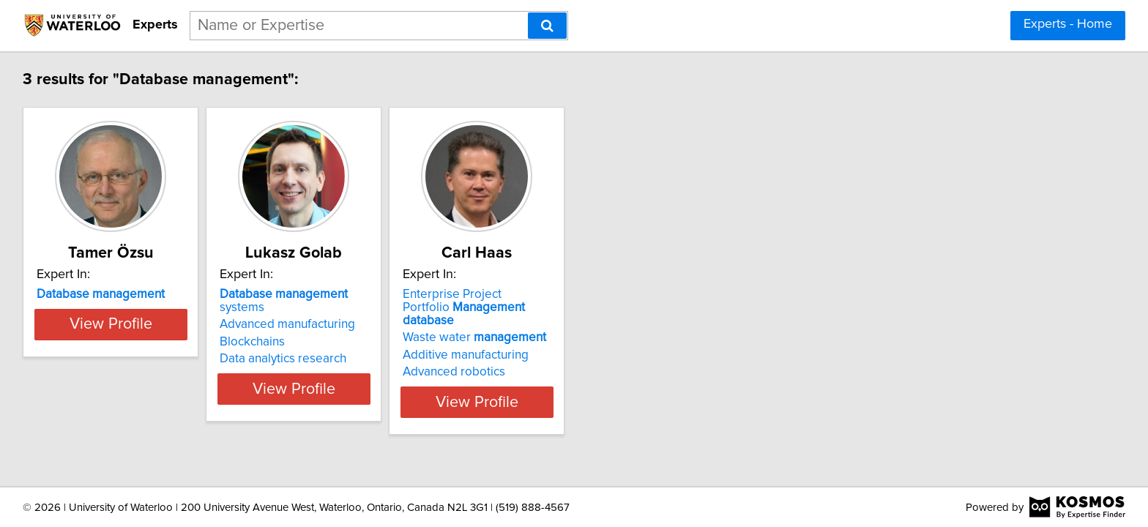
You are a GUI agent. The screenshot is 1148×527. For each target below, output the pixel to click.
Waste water (550, 324)
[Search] (547, 25)
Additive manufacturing (541, 341)
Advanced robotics (529, 358)
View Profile (131, 389)
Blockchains (291, 328)
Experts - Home (1068, 24)
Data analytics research (321, 345)
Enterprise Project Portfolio (552, 301)
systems (346, 294)
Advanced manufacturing (326, 311)
